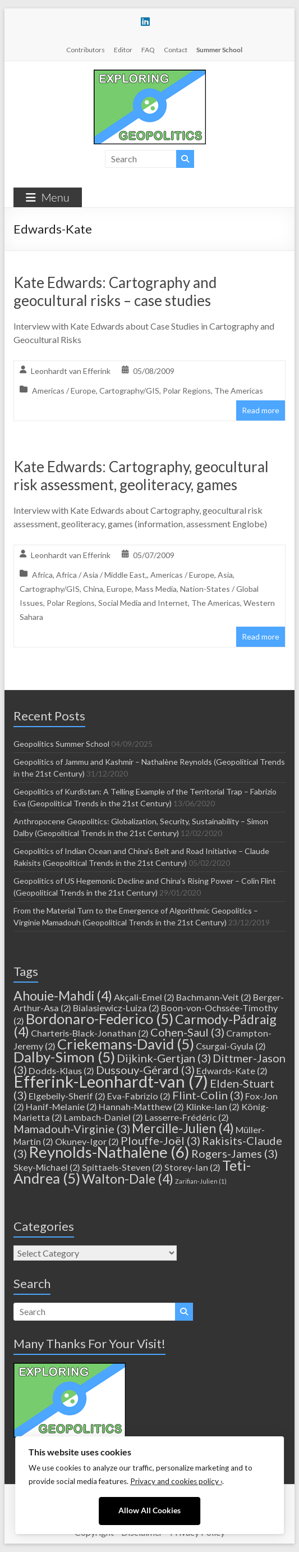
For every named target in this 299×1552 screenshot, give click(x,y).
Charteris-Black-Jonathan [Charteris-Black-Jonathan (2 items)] (90, 1033)
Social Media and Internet (143, 603)
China (93, 589)
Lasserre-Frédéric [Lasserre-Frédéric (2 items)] (187, 1117)
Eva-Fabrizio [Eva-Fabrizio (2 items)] (139, 1095)
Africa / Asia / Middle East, (101, 574)
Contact (175, 49)
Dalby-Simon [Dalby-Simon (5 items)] (64, 1056)
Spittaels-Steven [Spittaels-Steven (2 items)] (122, 1167)
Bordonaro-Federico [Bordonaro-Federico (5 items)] (99, 1018)
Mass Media (156, 589)
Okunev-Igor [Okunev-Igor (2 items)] (87, 1141)
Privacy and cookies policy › (176, 1481)
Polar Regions (187, 390)
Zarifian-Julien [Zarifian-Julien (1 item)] (201, 1181)
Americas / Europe (64, 390)
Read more (260, 410)
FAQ (148, 49)
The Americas (238, 390)
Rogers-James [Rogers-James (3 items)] (234, 1153)
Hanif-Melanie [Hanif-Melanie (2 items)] (61, 1106)
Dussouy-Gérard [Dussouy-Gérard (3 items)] (145, 1069)
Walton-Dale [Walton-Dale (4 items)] (127, 1178)
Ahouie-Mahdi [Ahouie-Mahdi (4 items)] (62, 995)
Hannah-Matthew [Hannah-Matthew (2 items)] (141, 1106)
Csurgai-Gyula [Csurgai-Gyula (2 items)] (231, 1045)
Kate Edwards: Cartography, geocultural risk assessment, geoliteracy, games (141, 476)
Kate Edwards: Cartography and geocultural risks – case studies (115, 291)
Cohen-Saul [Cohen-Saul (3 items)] (187, 1032)
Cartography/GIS (129, 390)
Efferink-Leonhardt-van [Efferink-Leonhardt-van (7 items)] (110, 1081)
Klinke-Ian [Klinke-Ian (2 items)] (213, 1106)
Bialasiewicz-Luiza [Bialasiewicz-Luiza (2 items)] (116, 1007)
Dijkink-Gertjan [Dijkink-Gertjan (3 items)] (164, 1058)
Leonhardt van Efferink (71, 371)
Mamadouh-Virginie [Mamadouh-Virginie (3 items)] (71, 1128)
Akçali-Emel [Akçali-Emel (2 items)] (144, 997)
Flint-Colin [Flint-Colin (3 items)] (207, 1095)
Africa (42, 574)
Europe (119, 589)
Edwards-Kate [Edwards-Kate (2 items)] (232, 1070)
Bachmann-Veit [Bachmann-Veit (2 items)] (213, 997)
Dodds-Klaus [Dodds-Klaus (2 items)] (61, 1070)
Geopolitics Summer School (61, 743)
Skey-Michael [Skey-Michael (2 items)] (46, 1167)
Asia (225, 574)
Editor (123, 49)
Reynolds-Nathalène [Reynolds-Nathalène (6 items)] (109, 1152)
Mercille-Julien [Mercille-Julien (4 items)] (183, 1128)
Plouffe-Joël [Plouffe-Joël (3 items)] (160, 1140)
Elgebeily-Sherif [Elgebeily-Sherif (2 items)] (67, 1095)
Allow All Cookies (149, 1510)
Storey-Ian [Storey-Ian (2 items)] (192, 1167)
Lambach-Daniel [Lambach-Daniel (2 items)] (103, 1117)
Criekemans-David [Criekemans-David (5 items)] (125, 1043)
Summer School (219, 49)
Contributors (85, 49)
